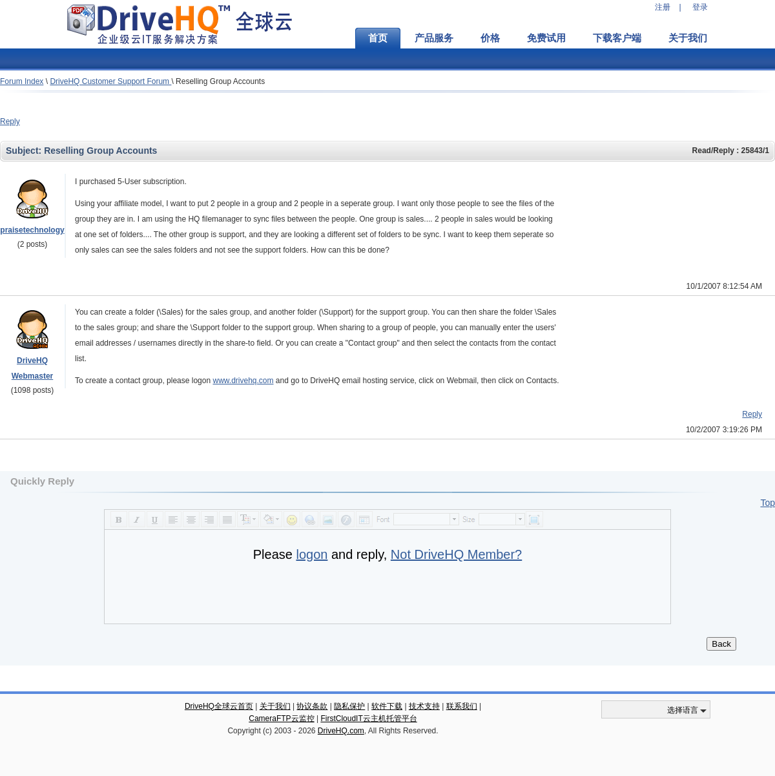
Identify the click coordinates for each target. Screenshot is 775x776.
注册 (662, 7)
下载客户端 (617, 38)
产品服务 (434, 38)
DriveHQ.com (341, 730)
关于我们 (687, 38)
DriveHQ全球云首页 (219, 706)
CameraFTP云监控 (281, 718)
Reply (10, 121)
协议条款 (311, 706)
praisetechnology (32, 230)
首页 (378, 38)
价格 (490, 38)
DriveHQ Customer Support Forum (110, 81)
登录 (700, 7)
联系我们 (461, 706)
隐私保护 (349, 706)
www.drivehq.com (242, 380)
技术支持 (424, 706)
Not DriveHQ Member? (456, 554)
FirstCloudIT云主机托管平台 (368, 718)
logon (311, 554)
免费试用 (546, 38)
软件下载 (386, 706)
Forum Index (21, 81)
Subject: (25, 150)
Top (767, 503)
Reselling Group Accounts (220, 81)
